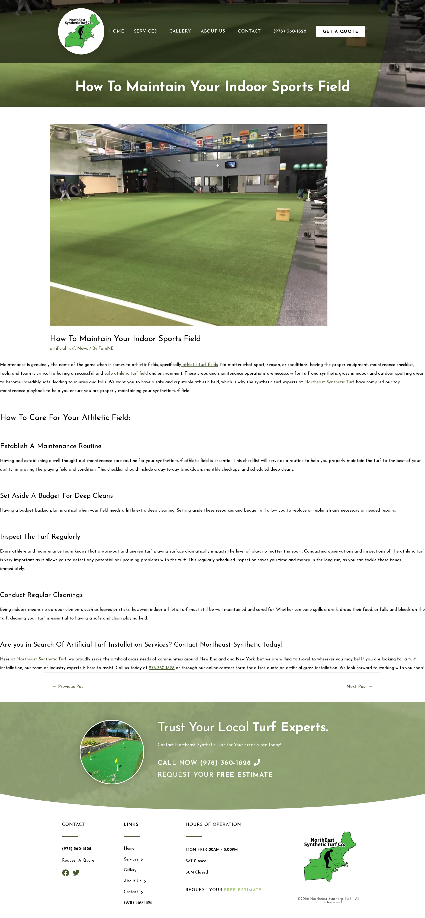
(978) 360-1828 (290, 31)
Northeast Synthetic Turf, (42, 659)
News (82, 348)
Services (147, 31)
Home (116, 31)
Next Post (359, 686)
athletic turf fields (199, 365)
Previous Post (68, 686)
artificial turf (62, 348)
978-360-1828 (162, 668)
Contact (251, 31)
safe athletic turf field (126, 373)
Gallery (180, 31)
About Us (214, 31)
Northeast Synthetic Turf (329, 382)
